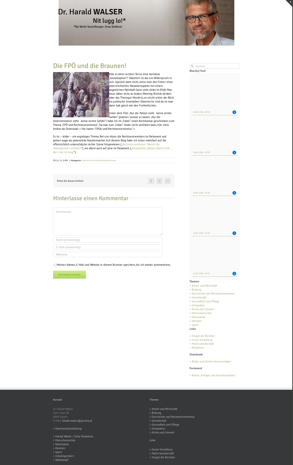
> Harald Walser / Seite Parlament (73, 436)
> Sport (193, 325)
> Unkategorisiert (63, 456)
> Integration (197, 305)
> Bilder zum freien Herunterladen (210, 361)
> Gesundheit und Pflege (204, 301)
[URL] (107, 254)
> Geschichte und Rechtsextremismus (212, 293)
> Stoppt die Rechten (202, 336)
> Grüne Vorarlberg (200, 340)
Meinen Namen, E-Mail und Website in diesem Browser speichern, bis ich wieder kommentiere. (114, 264)
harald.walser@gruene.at (77, 420)
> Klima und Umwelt (201, 309)
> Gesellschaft (197, 297)
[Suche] (192, 66)
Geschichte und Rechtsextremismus (99, 160)
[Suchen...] (214, 66)
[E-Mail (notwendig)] (107, 247)
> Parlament (196, 347)
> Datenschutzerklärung (67, 428)
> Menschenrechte (200, 313)
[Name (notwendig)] (107, 240)
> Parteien (195, 321)
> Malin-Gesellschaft (201, 343)
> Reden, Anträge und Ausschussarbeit (212, 375)
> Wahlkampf (60, 460)
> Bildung (195, 289)
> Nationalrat (197, 317)
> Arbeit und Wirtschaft (203, 285)
